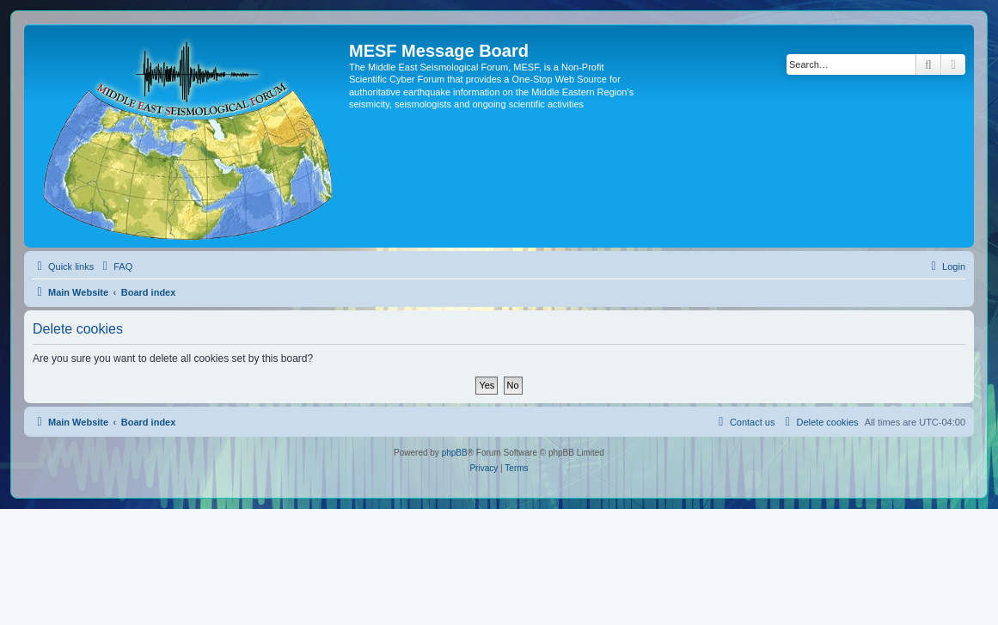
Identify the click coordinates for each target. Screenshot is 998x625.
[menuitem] (115, 266)
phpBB (455, 452)
